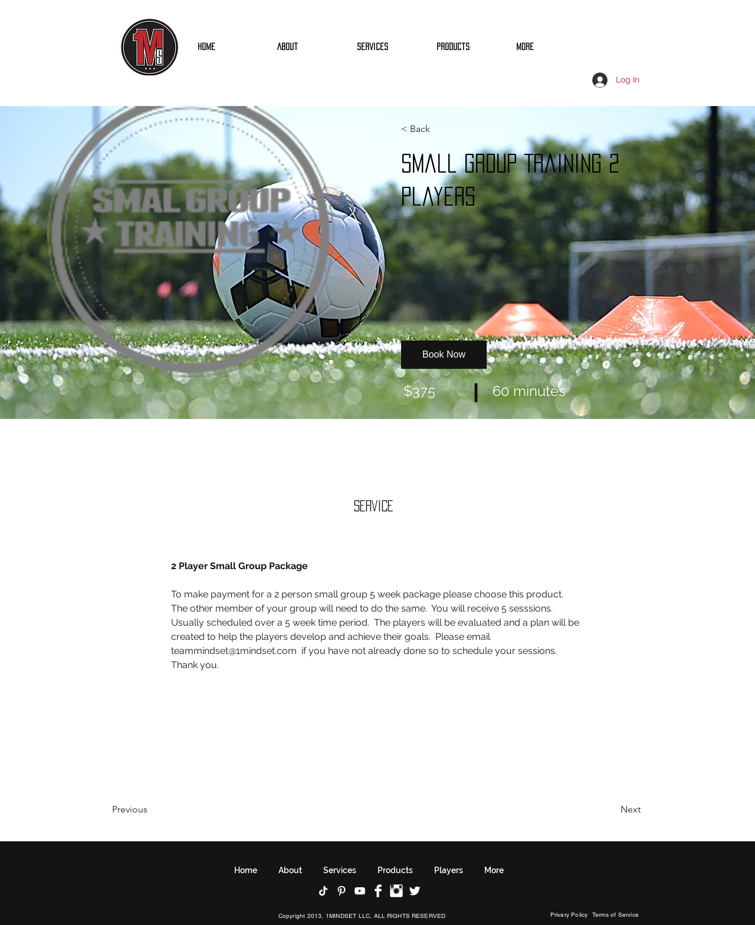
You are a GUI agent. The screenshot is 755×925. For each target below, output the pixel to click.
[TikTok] (323, 890)
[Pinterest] (341, 890)
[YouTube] (359, 890)
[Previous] (146, 809)
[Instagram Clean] (396, 890)
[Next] (608, 809)
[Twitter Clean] (414, 890)
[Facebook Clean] (378, 890)
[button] (435, 129)
